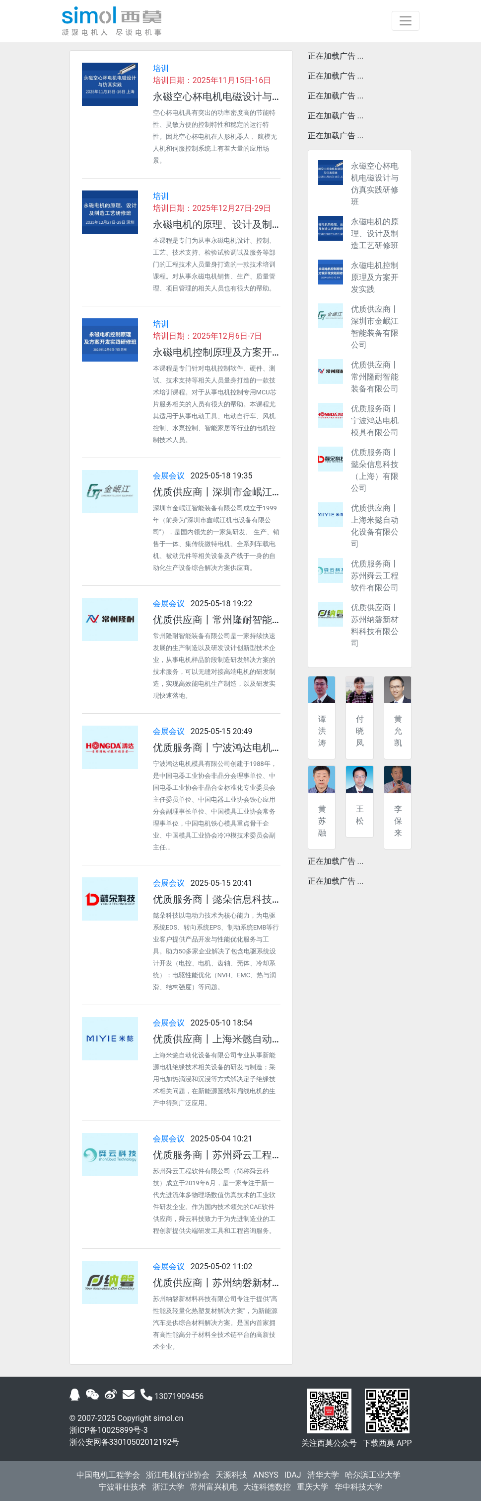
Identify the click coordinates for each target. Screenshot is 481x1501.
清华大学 (323, 1475)
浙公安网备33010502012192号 (124, 1442)
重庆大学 (313, 1487)
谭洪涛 (322, 731)
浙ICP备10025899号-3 (108, 1430)
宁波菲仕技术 (122, 1487)
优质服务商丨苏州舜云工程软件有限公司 (375, 575)
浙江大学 (168, 1487)
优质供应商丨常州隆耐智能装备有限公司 (375, 376)
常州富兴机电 (214, 1487)
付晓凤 (360, 731)
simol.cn (168, 1418)
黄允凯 (398, 731)
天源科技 (231, 1475)
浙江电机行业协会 (177, 1475)
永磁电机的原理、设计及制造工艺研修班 (375, 233)
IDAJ (292, 1475)
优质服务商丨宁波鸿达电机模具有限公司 (375, 420)
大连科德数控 (267, 1487)
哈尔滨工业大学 (373, 1475)
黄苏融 (322, 821)
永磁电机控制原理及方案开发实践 (375, 277)
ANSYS (265, 1475)
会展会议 (169, 475)
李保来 (398, 821)
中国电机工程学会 (108, 1475)
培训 (161, 68)
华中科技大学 (358, 1487)
